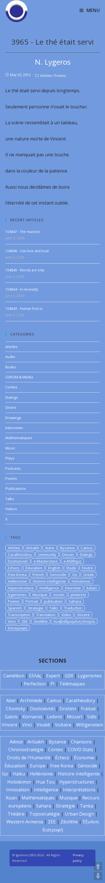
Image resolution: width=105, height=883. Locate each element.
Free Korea (17, 574)
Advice (16, 742)
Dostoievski (18, 561)
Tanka (86, 806)
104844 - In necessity (21, 289)
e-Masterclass (46, 561)
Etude (71, 567)
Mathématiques (38, 798)
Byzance (67, 547)
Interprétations (79, 790)
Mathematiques (18, 437)
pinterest (78, 594)
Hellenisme (17, 581)
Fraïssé (88, 709)
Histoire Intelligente (49, 581)
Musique (39, 594)
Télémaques (72, 684)
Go (74, 574)
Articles (46, 75)
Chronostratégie (25, 749)
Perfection (35, 684)
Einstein (67, 709)
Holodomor (81, 581)
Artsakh (32, 547)
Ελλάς (35, 676)
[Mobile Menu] (90, 10)
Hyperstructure (21, 587)
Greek (88, 574)
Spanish (15, 607)
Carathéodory (80, 700)
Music (10, 448)
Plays (10, 458)
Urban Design (79, 814)
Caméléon (13, 676)
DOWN (98, 876)
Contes (11, 387)
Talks (9, 498)
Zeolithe (41, 621)
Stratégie (65, 806)
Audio (10, 356)
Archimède (31, 700)
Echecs (14, 567)
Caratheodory (20, 554)
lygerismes (17, 594)
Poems (60, 75)
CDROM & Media (19, 377)
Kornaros (32, 717)
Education (33, 567)
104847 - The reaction (22, 231)
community (47, 554)
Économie (84, 758)
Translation (45, 614)
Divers (10, 407)
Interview (73, 587)
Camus (87, 547)
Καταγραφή (17, 628)
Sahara (75, 601)
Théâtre (16, 814)
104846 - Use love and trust (27, 251)
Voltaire (63, 725)
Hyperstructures (76, 782)
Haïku (19, 774)
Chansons (81, 742)
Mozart (74, 717)
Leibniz (54, 717)
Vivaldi (43, 725)
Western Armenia (24, 822)
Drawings (13, 417)
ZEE (25, 621)
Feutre (87, 567)
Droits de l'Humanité (28, 758)
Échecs (62, 758)
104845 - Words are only (24, 270)
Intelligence (49, 587)
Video (66, 614)
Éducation (14, 766)
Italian (92, 587)
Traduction (73, 607)
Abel (10, 700)
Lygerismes (90, 676)
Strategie (35, 607)
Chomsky (15, 709)
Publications (15, 488)
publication (53, 601)
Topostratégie (44, 814)
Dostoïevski (42, 709)
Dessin (68, 554)
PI (52, 684)
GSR (69, 676)
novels (59, 594)
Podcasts (13, 468)
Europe (37, 766)
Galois (11, 717)
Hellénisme (41, 774)
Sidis (92, 717)
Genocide (58, 574)
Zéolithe (69, 822)
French (38, 574)
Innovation (17, 790)
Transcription (19, 614)
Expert (53, 676)
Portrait (31, 601)
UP (98, 866)
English (54, 567)
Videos (11, 508)
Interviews (14, 427)
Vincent (83, 614)
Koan (11, 798)
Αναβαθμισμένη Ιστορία (74, 621)
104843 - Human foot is (23, 308)
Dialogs (11, 397)
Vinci (12, 621)
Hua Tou (45, 782)
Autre (49, 547)
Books (10, 366)
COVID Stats (80, 749)
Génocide (87, 766)
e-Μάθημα (72, 561)
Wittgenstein (89, 725)
